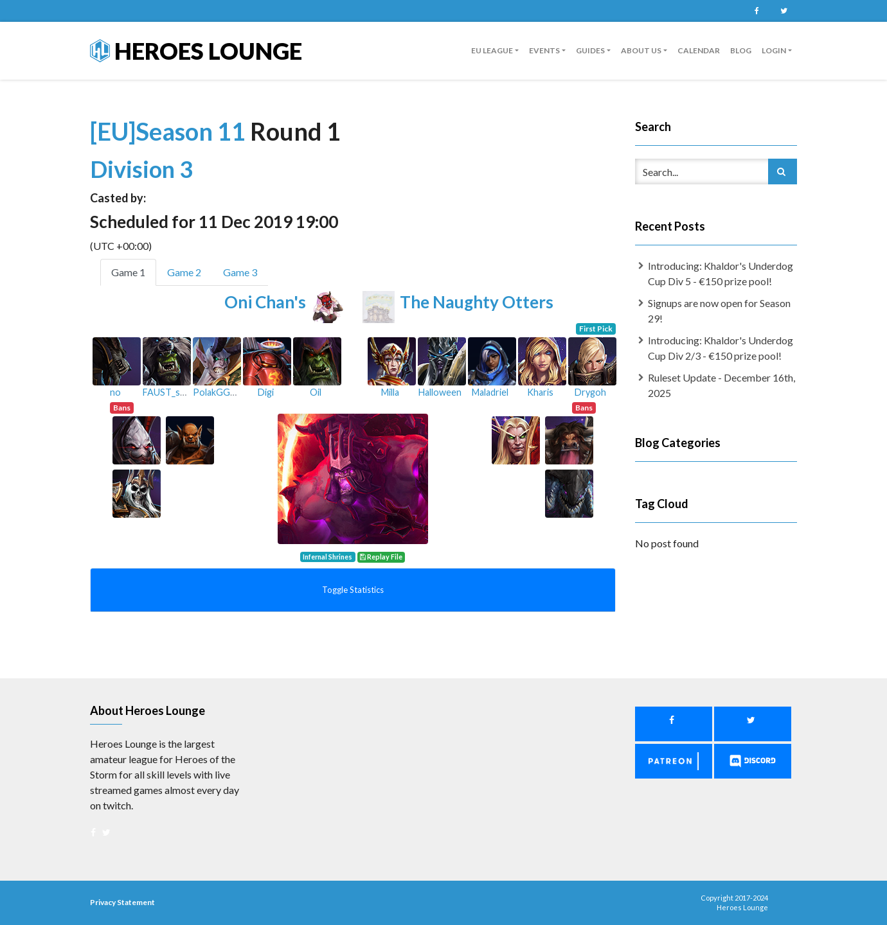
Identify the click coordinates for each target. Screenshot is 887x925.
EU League (492, 50)
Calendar (698, 50)
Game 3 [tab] (240, 272)
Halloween (439, 392)
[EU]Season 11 (170, 131)
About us (641, 50)
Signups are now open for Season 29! (719, 310)
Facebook (756, 11)
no (115, 392)
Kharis (540, 392)
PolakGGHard (221, 392)
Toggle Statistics (353, 590)
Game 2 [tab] (184, 272)
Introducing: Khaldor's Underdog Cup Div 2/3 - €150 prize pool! (720, 348)
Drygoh (590, 392)
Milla (390, 392)
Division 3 (141, 169)
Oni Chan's (265, 302)
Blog (740, 50)
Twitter (783, 11)
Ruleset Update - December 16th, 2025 (721, 385)
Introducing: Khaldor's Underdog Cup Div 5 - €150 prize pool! (720, 273)
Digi (266, 392)
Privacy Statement (122, 902)
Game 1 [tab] (128, 272)
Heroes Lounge (196, 51)
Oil (315, 392)
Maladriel (490, 392)
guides (590, 50)
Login (774, 50)
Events (544, 50)
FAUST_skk (166, 392)
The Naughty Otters (476, 302)
